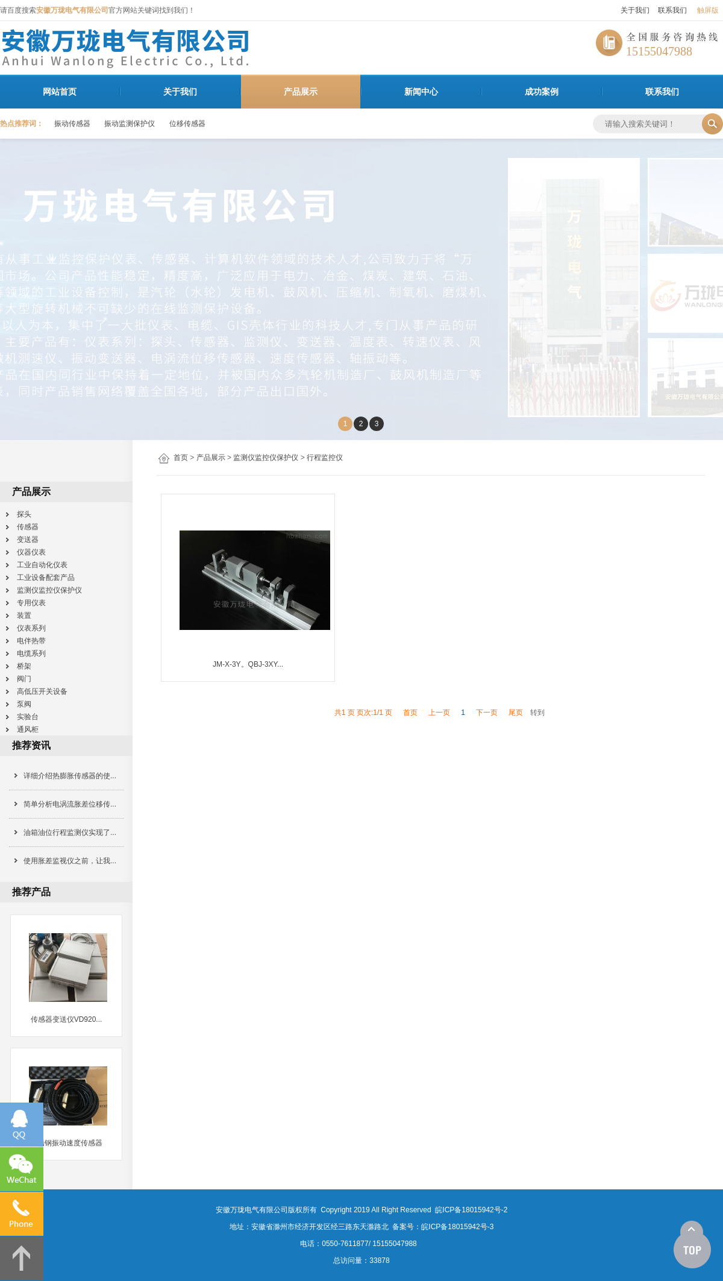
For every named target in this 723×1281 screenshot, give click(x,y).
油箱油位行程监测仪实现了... (69, 832)
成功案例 (542, 91)
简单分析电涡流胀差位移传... (69, 804)
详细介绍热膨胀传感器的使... (69, 776)
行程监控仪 (325, 457)
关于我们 (635, 10)
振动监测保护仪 (129, 123)
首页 (181, 457)
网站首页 (60, 91)
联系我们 (672, 10)
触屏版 (708, 10)
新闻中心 (421, 91)
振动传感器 (72, 123)
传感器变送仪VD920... (66, 1019)
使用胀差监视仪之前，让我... (69, 861)
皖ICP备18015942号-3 (457, 1227)
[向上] (692, 1245)
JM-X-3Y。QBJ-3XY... (248, 664)
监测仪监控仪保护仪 (265, 457)
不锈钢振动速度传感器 (66, 1143)
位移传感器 (187, 123)
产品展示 (301, 91)
